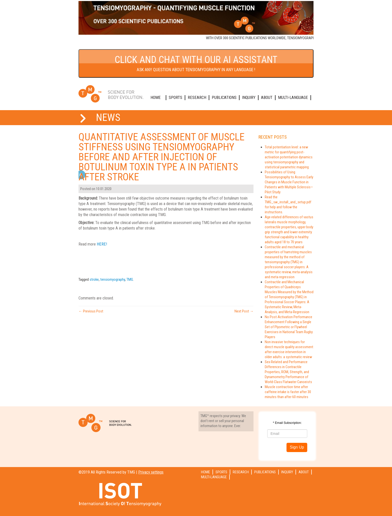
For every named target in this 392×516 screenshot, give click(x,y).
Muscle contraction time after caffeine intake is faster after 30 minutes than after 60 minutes (288, 392)
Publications (224, 97)
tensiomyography (112, 279)
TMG (129, 279)
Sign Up (297, 447)
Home (155, 97)
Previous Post (90, 311)
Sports (175, 97)
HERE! (102, 244)
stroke (94, 279)
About (266, 97)
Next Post (244, 311)
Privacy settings (151, 472)
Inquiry (249, 97)
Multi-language (293, 97)
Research (197, 97)
